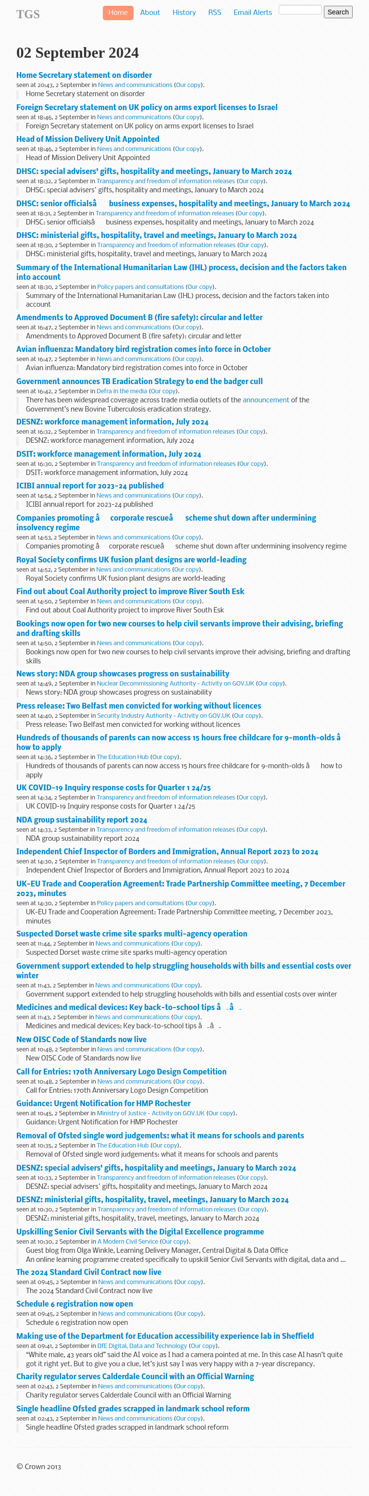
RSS (215, 13)
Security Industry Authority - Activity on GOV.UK (163, 716)
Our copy (188, 85)
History (184, 13)
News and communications (135, 85)
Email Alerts (253, 13)
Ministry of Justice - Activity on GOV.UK (151, 1113)
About (150, 13)
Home (118, 13)
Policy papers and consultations (140, 287)
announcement (266, 400)
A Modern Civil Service (128, 1242)
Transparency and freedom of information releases (166, 181)
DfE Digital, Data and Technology (142, 1346)
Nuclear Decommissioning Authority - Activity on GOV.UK (175, 684)
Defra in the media (122, 391)
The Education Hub (122, 757)
